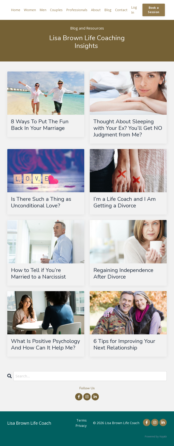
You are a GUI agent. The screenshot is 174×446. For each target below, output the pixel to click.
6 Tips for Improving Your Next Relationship (124, 344)
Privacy (81, 425)
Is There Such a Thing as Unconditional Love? (41, 202)
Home (15, 10)
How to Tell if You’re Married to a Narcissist (38, 273)
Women (30, 10)
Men (43, 10)
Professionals (76, 10)
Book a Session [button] (153, 10)
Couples (56, 10)
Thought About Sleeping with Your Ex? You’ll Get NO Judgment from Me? (127, 128)
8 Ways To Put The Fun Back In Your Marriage (40, 125)
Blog (107, 10)
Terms (81, 420)
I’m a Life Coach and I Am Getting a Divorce (124, 202)
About (96, 10)
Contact (121, 10)
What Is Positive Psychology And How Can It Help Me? (45, 344)
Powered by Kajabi (156, 436)
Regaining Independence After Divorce (123, 273)
